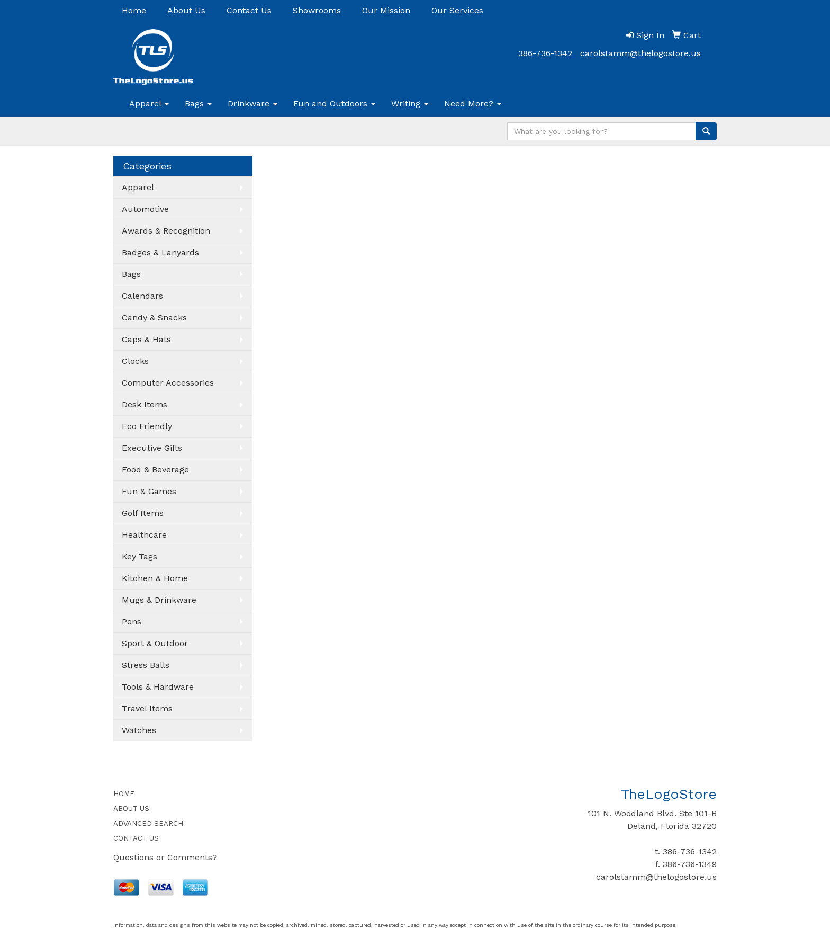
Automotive (145, 209)
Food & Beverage (155, 470)
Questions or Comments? (165, 857)
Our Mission (386, 10)
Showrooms (317, 10)
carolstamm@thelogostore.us (640, 53)
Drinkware (252, 104)
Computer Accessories (168, 383)
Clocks (135, 361)
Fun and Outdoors (334, 104)
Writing (409, 104)
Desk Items (144, 404)
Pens (131, 622)
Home (134, 10)
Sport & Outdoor (155, 643)
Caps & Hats (146, 339)
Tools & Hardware (158, 687)
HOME (123, 794)
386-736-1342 (545, 53)
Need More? (472, 104)
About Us (186, 10)
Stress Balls (145, 665)
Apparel (149, 104)
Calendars (142, 296)
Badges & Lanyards (160, 252)
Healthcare (144, 535)
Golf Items (143, 513)
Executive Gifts (152, 448)
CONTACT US (136, 838)
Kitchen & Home (155, 578)
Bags (198, 104)
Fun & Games (149, 491)
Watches (139, 730)
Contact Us (249, 10)
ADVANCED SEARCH (148, 823)
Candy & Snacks (154, 318)
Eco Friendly (147, 426)
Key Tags (139, 556)
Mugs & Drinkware (159, 600)
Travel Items (147, 708)
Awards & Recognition (166, 231)
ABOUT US (131, 809)
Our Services (457, 10)
